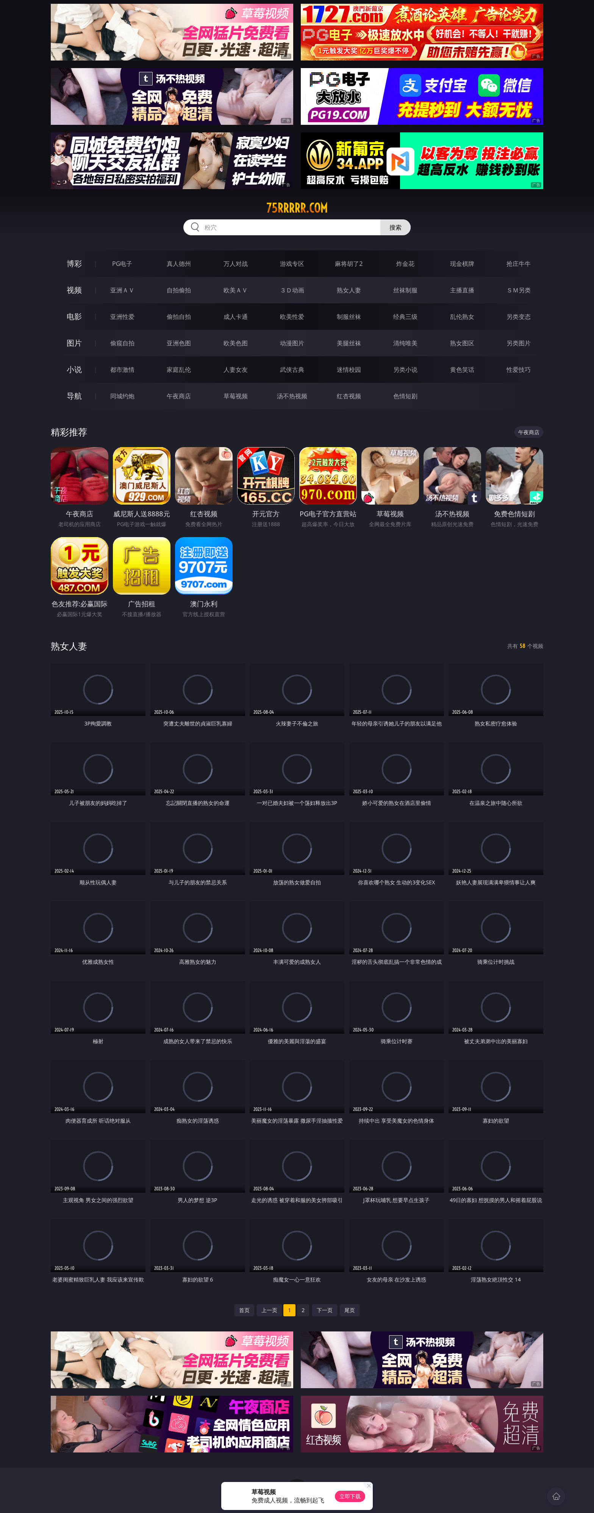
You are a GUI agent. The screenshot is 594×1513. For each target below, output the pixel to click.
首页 (244, 1310)
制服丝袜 (349, 316)
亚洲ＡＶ (122, 290)
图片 (74, 343)
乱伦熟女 (462, 316)
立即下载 (350, 1496)
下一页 (325, 1310)
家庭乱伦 (179, 369)
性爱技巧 (518, 369)
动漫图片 (292, 343)
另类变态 (518, 316)
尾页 (349, 1310)
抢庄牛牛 (518, 263)
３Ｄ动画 (292, 290)
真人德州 (179, 263)
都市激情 (122, 369)
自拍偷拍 (179, 290)
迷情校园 (349, 369)
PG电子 (122, 263)
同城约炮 (122, 396)
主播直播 (462, 290)
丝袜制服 (405, 290)
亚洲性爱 (122, 316)
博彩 (74, 263)
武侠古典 (292, 369)
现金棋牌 (462, 263)
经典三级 (405, 316)
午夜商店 (179, 396)
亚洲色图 (179, 343)
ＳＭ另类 (518, 290)
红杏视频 (349, 396)
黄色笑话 (462, 369)
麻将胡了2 (349, 263)
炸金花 (405, 263)
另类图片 (518, 343)
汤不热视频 (292, 396)
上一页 (269, 1310)
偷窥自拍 (122, 343)
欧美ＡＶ (236, 290)
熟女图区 (462, 343)
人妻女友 (236, 369)
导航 (74, 396)
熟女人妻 (349, 290)
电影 (74, 316)
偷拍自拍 (179, 316)
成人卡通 (236, 316)
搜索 (395, 227)
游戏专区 (292, 263)
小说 (74, 369)
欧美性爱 (292, 316)
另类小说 (405, 369)
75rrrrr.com (297, 208)
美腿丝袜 (349, 343)
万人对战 (236, 263)
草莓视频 (236, 396)
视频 (74, 290)
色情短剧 (405, 396)
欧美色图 (236, 343)
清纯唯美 (405, 343)
